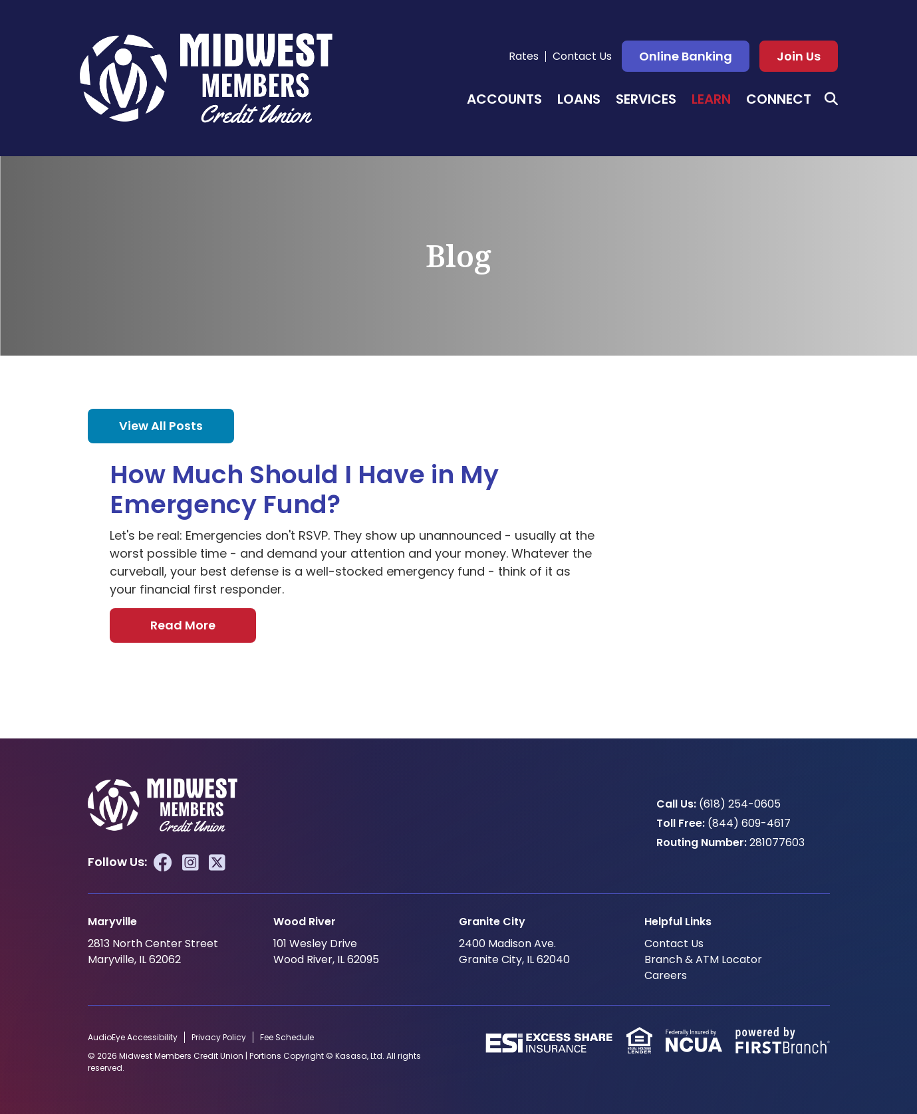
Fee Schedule (287, 1037)
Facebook (163, 862)
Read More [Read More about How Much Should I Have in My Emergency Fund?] (182, 625)
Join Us (799, 56)
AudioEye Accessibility (133, 1037)
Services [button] (646, 99)
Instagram (190, 862)
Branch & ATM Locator (703, 959)
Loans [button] (578, 99)
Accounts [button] (504, 99)
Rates (524, 56)
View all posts (161, 425)
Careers (665, 975)
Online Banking (685, 56)
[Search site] (831, 99)
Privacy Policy (219, 1037)
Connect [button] (778, 99)
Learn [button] (711, 99)
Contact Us (582, 56)
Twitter (217, 862)
